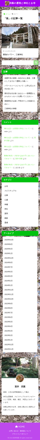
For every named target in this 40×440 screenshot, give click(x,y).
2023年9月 (8, 304)
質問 (6, 213)
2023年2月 (8, 335)
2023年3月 (8, 331)
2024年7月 (8, 267)
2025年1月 (8, 253)
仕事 (6, 195)
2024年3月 (8, 276)
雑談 (6, 218)
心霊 (6, 200)
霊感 (6, 223)
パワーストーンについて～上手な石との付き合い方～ (19, 87)
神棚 (6, 204)
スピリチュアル (10, 191)
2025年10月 (8, 240)
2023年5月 (8, 322)
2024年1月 (8, 285)
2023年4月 (8, 326)
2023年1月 (8, 340)
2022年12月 (8, 344)
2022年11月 (8, 349)
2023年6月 (8, 317)
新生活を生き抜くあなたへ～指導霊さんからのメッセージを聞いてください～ (19, 95)
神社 (6, 209)
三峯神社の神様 (10, 108)
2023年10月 (8, 299)
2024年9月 (8, 262)
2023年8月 (8, 308)
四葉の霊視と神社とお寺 (20, 3)
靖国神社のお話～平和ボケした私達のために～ (19, 102)
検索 (36, 62)
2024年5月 (8, 272)
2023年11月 (8, 294)
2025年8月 (8, 244)
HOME (20, 426)
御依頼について (25, 431)
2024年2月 (8, 281)
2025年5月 (8, 249)
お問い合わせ (14, 431)
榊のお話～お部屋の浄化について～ (17, 128)
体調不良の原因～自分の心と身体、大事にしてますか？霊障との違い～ (19, 79)
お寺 (6, 186)
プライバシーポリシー (20, 434)
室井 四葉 (19, 159)
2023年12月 (8, 290)
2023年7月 (8, 313)
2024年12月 (8, 258)
